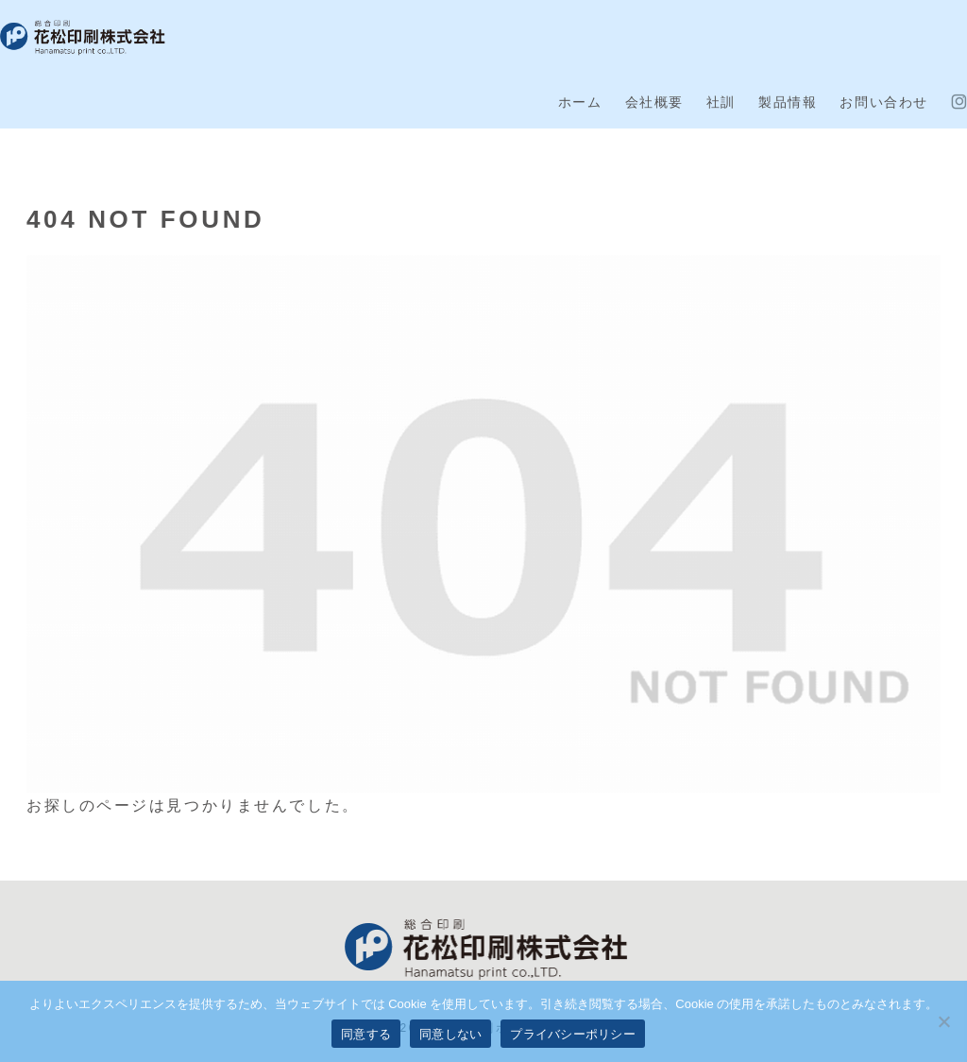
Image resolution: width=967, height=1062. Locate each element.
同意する (366, 1034)
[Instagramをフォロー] (959, 102)
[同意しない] (943, 1021)
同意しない (450, 1034)
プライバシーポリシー (573, 1034)
